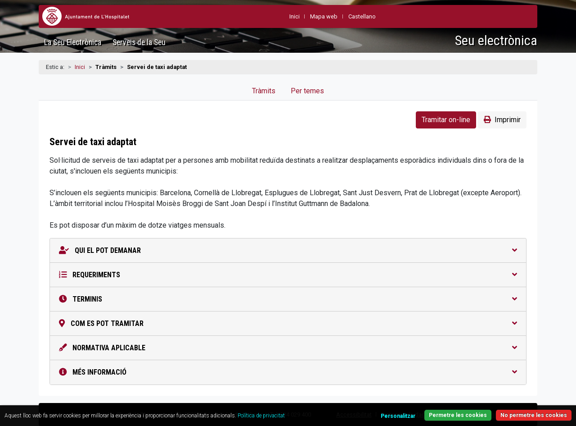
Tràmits (263, 91)
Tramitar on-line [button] (446, 119)
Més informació (288, 372)
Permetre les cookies (458, 415)
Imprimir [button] (502, 119)
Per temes (307, 91)
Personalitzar (398, 416)
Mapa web (324, 16)
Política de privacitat (261, 415)
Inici (80, 67)
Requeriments (288, 274)
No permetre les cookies (533, 415)
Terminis (288, 299)
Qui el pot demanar (288, 250)
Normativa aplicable (288, 348)
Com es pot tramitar (288, 323)
